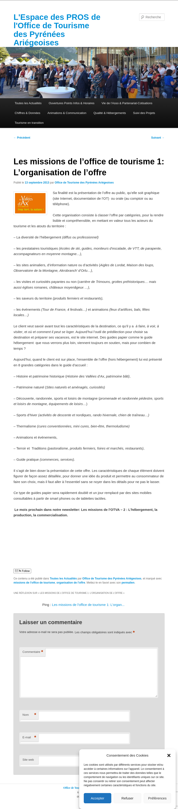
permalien (128, 582)
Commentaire (33, 652)
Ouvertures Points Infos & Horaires (71, 103)
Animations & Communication (67, 113)
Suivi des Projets (144, 113)
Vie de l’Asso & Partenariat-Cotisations (127, 103)
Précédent (21, 137)
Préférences (157, 798)
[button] (169, 755)
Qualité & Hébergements (110, 113)
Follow (22, 571)
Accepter (97, 798)
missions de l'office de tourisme (34, 582)
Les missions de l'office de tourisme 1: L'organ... (88, 605)
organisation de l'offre (70, 582)
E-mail (29, 737)
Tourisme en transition (29, 122)
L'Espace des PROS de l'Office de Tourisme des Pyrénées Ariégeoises (56, 30)
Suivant (158, 137)
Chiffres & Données (28, 113)
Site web (28, 759)
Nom (29, 715)
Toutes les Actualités (28, 103)
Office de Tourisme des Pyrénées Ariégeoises (84, 182)
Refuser (128, 798)
